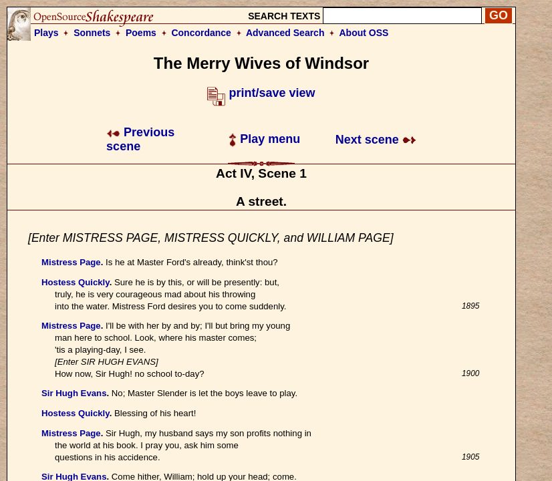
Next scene (375, 139)
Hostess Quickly (75, 282)
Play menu (264, 139)
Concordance (201, 32)
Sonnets (92, 32)
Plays (46, 32)
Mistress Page (71, 262)
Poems (141, 32)
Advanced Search (285, 32)
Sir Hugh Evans (73, 393)
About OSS (364, 32)
